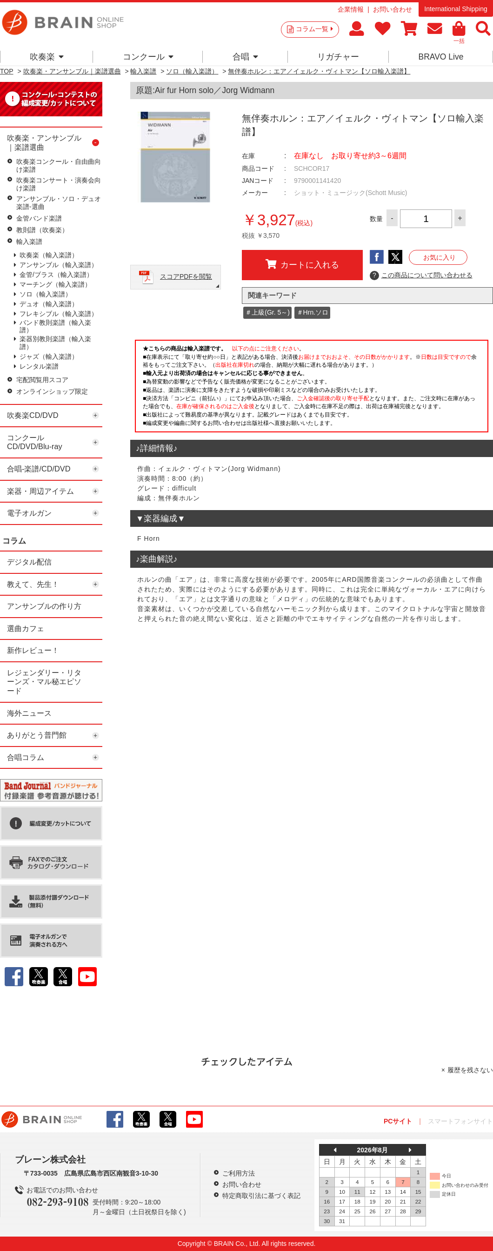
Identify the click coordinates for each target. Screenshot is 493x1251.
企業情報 (351, 9)
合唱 (245, 56)
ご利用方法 (238, 1173)
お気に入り (439, 257)
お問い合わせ (392, 9)
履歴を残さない (470, 1070)
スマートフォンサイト (460, 1121)
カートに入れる (302, 264)
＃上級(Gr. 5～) (267, 312)
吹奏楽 (47, 56)
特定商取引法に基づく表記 (261, 1195)
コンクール (148, 56)
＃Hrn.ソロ (312, 312)
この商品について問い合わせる (421, 275)
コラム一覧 (314, 29)
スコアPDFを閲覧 (186, 276)
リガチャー (338, 56)
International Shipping (455, 9)
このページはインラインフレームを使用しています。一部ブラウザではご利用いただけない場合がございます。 (311, 388)
